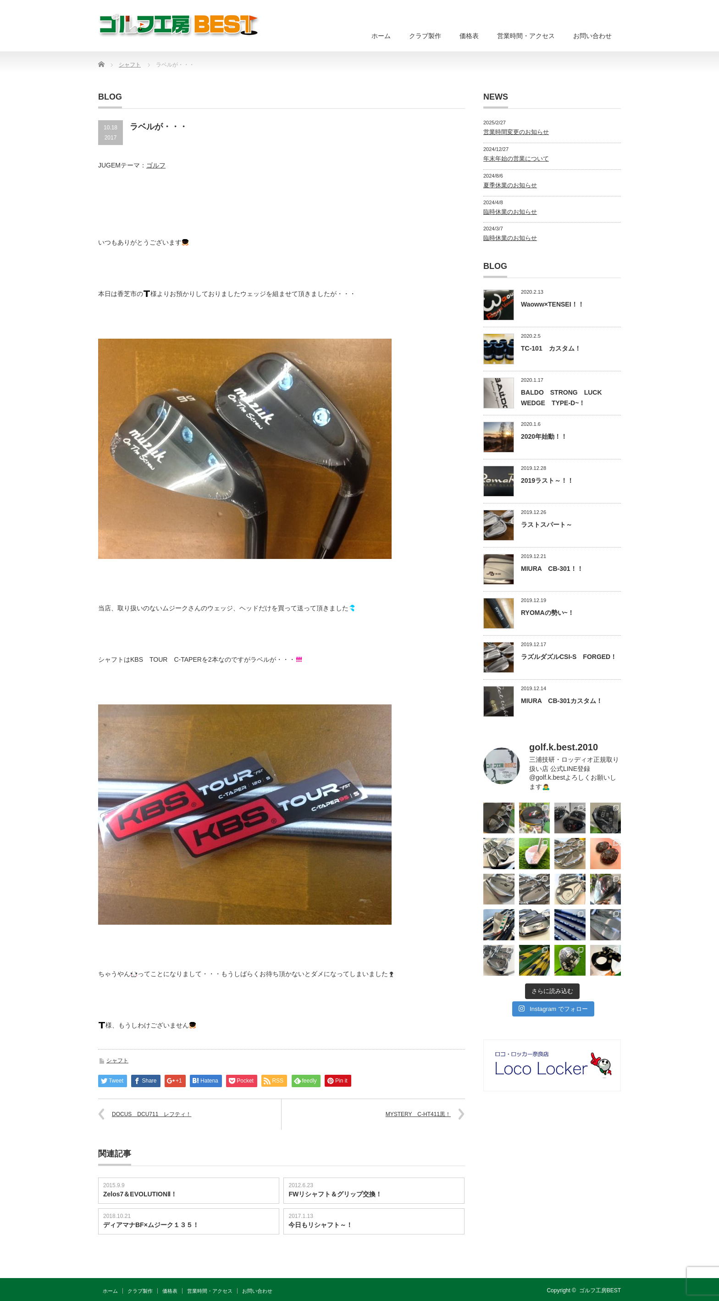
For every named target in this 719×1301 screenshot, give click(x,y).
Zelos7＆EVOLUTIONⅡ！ (140, 1194)
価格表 (469, 35)
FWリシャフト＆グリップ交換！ (335, 1194)
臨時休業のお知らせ (510, 211)
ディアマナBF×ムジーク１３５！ (151, 1224)
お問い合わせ (592, 35)
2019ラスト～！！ (547, 480)
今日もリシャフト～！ (320, 1224)
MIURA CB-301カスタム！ (562, 700)
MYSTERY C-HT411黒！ (418, 1114)
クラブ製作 (425, 35)
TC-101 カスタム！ (551, 348)
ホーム (381, 35)
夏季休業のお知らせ (510, 185)
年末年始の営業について (516, 158)
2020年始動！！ (544, 436)
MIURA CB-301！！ (552, 568)
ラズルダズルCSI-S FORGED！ (569, 656)
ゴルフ (156, 165)
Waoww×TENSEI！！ (552, 304)
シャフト (117, 1060)
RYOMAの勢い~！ (547, 612)
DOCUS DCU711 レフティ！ (151, 1114)
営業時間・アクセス (526, 35)
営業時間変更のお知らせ (516, 131)
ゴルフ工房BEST (600, 1290)
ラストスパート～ (546, 524)
